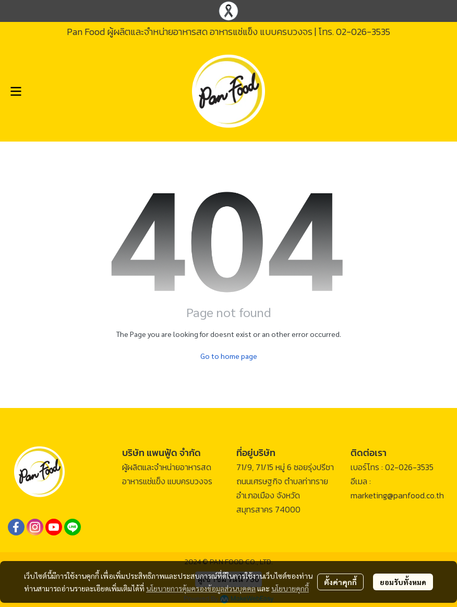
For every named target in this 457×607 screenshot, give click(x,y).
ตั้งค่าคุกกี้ (340, 582)
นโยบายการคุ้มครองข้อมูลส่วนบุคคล (201, 588)
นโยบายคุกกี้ (290, 588)
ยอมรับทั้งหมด (403, 582)
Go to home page (228, 355)
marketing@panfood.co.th (397, 495)
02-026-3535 (363, 32)
